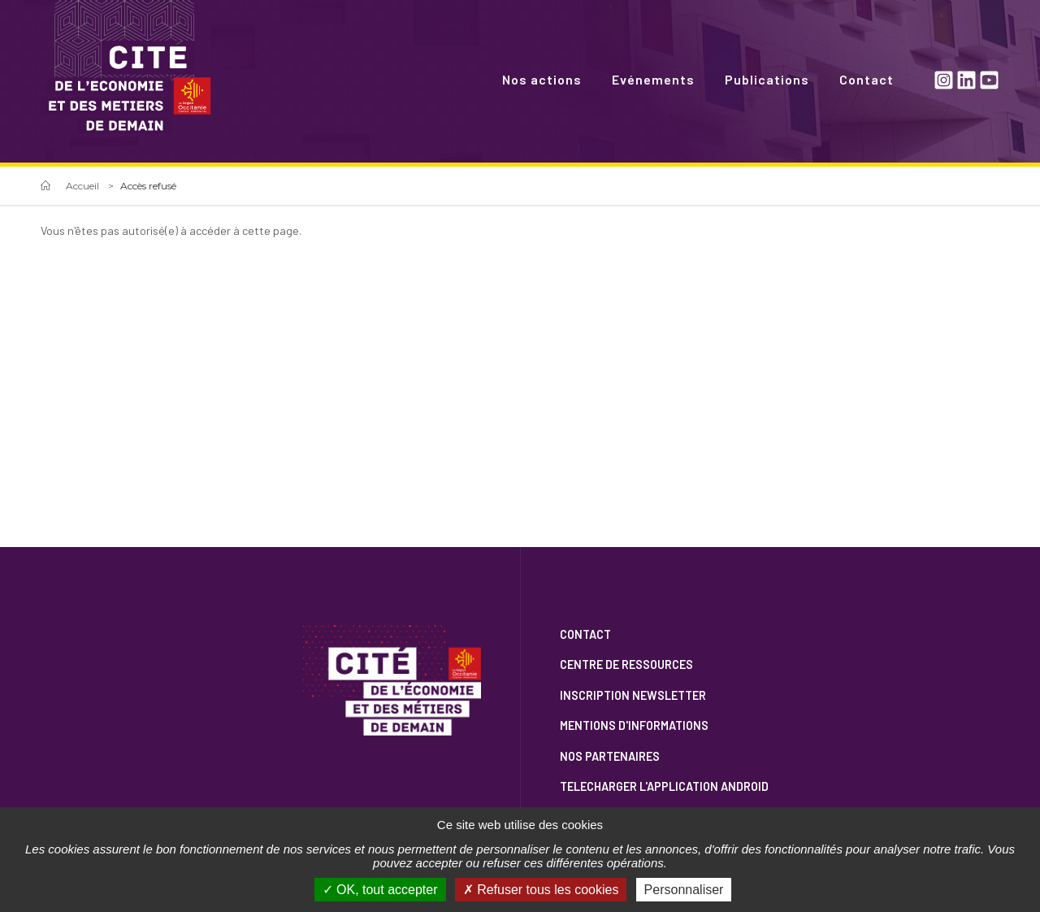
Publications (767, 79)
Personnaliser (684, 890)
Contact (866, 79)
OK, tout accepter (380, 890)
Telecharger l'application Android (664, 786)
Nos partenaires (610, 756)
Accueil (82, 186)
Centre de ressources (626, 664)
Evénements (653, 79)
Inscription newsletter (633, 695)
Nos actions (542, 79)
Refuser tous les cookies (541, 890)
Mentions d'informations (634, 725)
